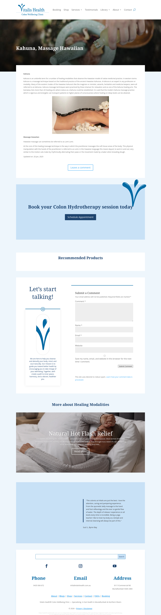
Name (78, 325)
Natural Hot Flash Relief (81, 433)
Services (75, 9)
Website (78, 345)
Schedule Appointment (81, 217)
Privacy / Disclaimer (84, 608)
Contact (128, 9)
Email (78, 335)
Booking (57, 9)
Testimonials (91, 9)
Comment (80, 301)
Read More (80, 451)
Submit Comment (125, 366)
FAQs (97, 596)
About (116, 9)
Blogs (62, 596)
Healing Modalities (91, 404)
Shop (66, 9)
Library (104, 9)
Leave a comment (81, 167)
